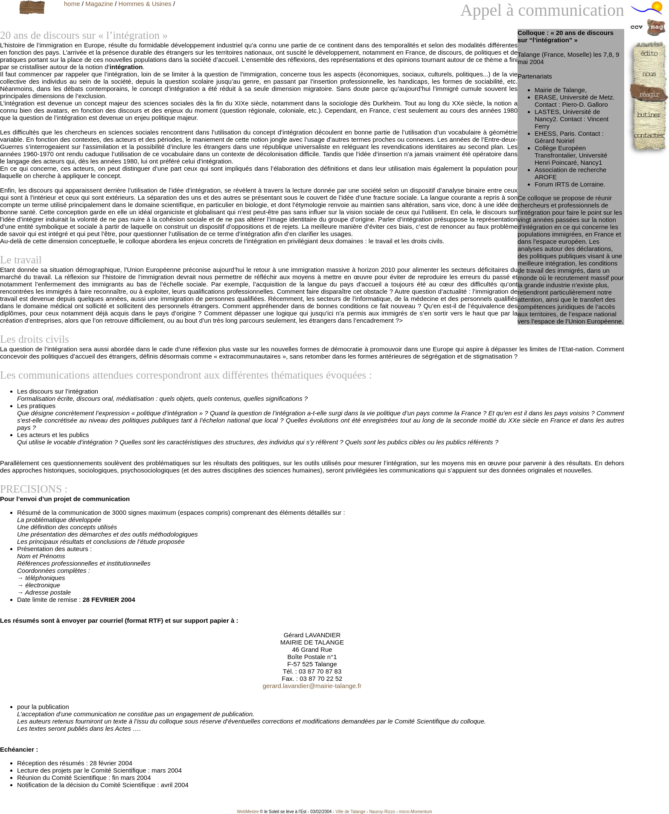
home (72, 3)
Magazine (99, 3)
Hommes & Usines (145, 3)
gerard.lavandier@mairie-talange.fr (311, 685)
